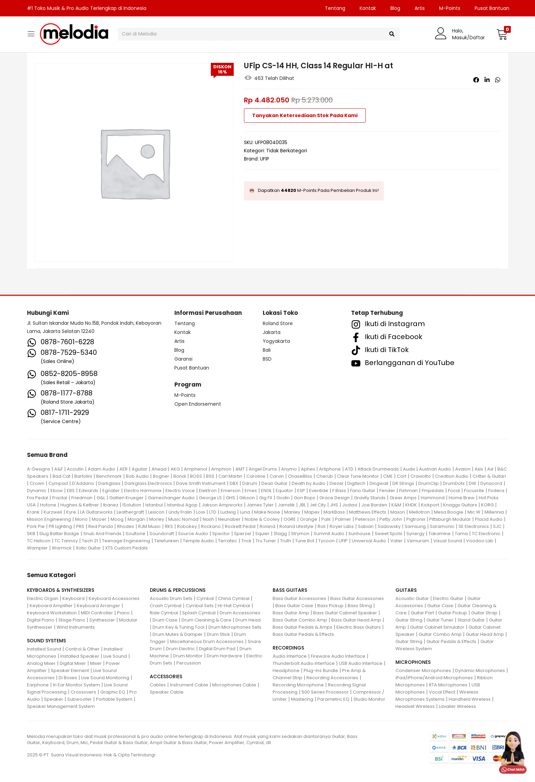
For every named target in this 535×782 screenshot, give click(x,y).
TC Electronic (486, 533)
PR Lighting (60, 526)
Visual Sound (447, 540)
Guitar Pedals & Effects (451, 641)
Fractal (59, 497)
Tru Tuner (266, 540)
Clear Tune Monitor (358, 476)
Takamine (440, 533)
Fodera (496, 490)
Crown (37, 483)
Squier (262, 533)
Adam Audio (101, 469)
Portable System (114, 699)
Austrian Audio (435, 469)
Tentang (335, 8)
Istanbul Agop (182, 505)
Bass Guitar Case (294, 605)
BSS (210, 476)
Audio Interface (290, 656)
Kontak (368, 8)
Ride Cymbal (164, 613)
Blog (395, 8)
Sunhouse (359, 533)
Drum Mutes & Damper (178, 634)
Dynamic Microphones (480, 670)
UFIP (264, 158)
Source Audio (193, 533)
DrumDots (454, 483)
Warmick (62, 548)
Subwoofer (79, 699)
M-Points (449, 8)
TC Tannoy (66, 540)
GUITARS (406, 590)
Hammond (433, 497)
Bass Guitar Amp (291, 613)
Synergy (415, 533)
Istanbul (154, 505)
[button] (502, 34)
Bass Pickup (330, 605)
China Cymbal (233, 598)
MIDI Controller (97, 613)
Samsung (415, 526)
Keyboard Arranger (98, 605)
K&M (396, 505)
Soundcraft (161, 533)
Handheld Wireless (470, 699)
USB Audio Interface (360, 663)
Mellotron (419, 512)
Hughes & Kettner (79, 505)
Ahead (159, 469)
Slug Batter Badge (59, 533)
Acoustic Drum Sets (171, 598)
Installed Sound (44, 649)
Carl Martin (230, 476)
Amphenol (195, 469)
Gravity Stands (370, 497)
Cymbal (205, 598)
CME (388, 476)
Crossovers (83, 692)
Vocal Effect (442, 692)
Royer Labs (342, 526)
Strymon (300, 533)
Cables (158, 685)
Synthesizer (102, 620)
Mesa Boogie (448, 512)
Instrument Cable (189, 685)
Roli (322, 526)
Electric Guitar (448, 598)
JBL (302, 505)
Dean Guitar (274, 483)
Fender (387, 490)
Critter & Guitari (489, 476)
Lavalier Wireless (457, 706)
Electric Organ (42, 598)
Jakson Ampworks (222, 505)
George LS (210, 497)
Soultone (135, 533)
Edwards (88, 490)
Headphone (286, 670)
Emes (251, 490)
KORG (487, 505)
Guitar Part (422, 613)
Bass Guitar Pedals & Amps (302, 627)
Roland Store (278, 323)
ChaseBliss (300, 476)
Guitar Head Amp (485, 634)
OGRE (290, 519)
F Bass (339, 490)
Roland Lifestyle (296, 526)
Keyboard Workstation (52, 613)
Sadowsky (389, 526)
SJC (497, 526)
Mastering (302, 699)
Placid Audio (489, 519)
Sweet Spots (388, 533)
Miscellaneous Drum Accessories (207, 641)
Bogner (161, 476)
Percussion (188, 663)
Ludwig (228, 512)
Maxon (397, 512)
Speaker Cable (167, 692)
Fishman (408, 490)
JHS (334, 505)
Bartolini (83, 476)
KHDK (411, 505)
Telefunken (166, 540)
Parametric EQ (333, 699)
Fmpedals (433, 490)
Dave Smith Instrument (201, 483)
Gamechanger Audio (171, 497)
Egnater (111, 490)
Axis (479, 469)
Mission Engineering (49, 519)
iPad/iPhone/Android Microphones (434, 677)
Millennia (494, 512)
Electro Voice (180, 490)
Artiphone (330, 469)
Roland (267, 526)
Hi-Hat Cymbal (234, 605)
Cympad (58, 483)
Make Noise (267, 512)
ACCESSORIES (166, 676)
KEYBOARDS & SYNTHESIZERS (60, 590)
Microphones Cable (234, 685)
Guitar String (408, 620)
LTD (212, 512)
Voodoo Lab (479, 540)
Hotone (48, 505)
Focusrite (474, 490)
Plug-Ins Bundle (321, 670)
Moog (117, 519)
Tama (461, 533)
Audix (409, 469)
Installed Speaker (79, 656)
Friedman (81, 497)
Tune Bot (304, 540)
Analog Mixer (41, 663)
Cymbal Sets (200, 605)
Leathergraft (130, 512)
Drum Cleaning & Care (206, 620)
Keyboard (73, 598)
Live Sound (115, 656)
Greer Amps (403, 497)
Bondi (179, 476)
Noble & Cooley (262, 519)
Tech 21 (90, 540)
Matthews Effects (367, 512)
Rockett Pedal (240, 526)
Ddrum (249, 483)
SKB (31, 533)
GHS (230, 497)
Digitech (356, 483)
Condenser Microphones (423, 670)
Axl (490, 469)
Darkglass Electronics (148, 483)
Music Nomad (183, 519)
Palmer (343, 519)
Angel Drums (263, 469)
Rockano (211, 526)
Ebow (56, 490)
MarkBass (334, 512)
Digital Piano (40, 620)
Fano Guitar (362, 490)
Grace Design (334, 497)
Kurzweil (53, 512)
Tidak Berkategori (286, 150)
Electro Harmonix (142, 490)
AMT (240, 469)
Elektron (208, 490)
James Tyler (260, 505)
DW (472, 483)
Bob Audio (137, 476)
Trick (246, 540)
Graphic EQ (112, 692)
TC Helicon (38, 540)
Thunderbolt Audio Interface (304, 663)
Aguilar (139, 469)
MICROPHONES (413, 662)
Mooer (99, 519)
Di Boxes (68, 677)
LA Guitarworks (96, 512)
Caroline (255, 476)
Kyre (71, 512)
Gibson (247, 497)
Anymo (289, 469)
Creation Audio (451, 476)
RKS (169, 526)
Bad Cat (61, 476)
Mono (81, 519)
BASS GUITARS (290, 590)
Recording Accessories (332, 677)
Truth (285, 540)
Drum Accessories (240, 613)
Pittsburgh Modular (450, 519)
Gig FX (265, 497)
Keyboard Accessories (114, 598)
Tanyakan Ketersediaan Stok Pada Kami (305, 115)
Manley (292, 512)
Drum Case (165, 620)
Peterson (365, 519)
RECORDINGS (288, 647)
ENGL (266, 490)
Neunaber (229, 519)
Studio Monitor (369, 699)
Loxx (200, 512)
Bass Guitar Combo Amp (300, 620)
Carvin (277, 476)
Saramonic (442, 526)
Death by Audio (309, 483)
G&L (101, 497)
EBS (71, 490)
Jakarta (271, 332)
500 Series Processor (325, 692)
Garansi (183, 358)
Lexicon (156, 512)
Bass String (360, 605)
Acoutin (75, 469)
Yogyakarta (276, 341)
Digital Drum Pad (217, 648)
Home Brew (462, 497)
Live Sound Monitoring (105, 677)
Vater (396, 540)
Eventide (318, 490)
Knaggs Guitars (460, 505)
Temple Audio (198, 540)
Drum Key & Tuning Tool (178, 627)
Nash (208, 519)
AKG (175, 469)
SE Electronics (474, 526)
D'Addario (83, 483)
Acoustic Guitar (412, 598)
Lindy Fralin (180, 512)
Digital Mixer (73, 663)
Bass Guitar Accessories (299, 598)
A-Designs (38, 469)
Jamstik (286, 505)
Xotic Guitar (88, 548)
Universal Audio (369, 540)
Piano (123, 613)
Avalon (463, 469)
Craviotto (420, 476)
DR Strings (403, 483)
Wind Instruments (76, 627)
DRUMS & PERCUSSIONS (177, 590)
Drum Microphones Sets (234, 627)
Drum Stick (218, 634)
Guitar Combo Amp (440, 634)
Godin (283, 497)
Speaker (53, 699)
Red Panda (100, 526)
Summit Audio (329, 533)
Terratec (227, 540)
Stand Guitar (471, 620)
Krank (33, 512)
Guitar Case (440, 605)
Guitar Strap (484, 613)
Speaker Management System (61, 706)
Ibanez (110, 505)
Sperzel (242, 533)
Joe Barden (374, 505)
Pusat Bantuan (492, 8)
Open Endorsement (197, 404)
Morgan (136, 519)
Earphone (38, 685)
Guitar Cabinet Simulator (437, 627)
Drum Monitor (188, 656)
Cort (401, 476)
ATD (349, 469)
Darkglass (109, 483)
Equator (284, 490)
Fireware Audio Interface (338, 656)
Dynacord (491, 483)
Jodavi (349, 505)
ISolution (131, 505)
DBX (234, 483)
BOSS (196, 476)
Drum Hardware (224, 656)
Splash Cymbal (199, 613)
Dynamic (36, 490)
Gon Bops (304, 497)
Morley (156, 519)
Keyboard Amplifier (51, 605)
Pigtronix (415, 519)
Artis (420, 8)
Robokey (187, 526)
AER (123, 469)
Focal (454, 490)
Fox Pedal (37, 497)
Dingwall (379, 483)
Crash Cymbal (166, 605)
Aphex (308, 469)
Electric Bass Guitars (358, 627)
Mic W (473, 512)
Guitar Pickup (452, 613)
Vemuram (418, 540)
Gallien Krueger (126, 497)
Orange (308, 519)
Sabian (366, 526)
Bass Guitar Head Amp (356, 620)
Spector (221, 533)
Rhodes (125, 526)
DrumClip (428, 483)
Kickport (430, 505)
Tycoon (326, 540)
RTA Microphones (448, 685)
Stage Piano (71, 620)
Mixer (96, 663)
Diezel (336, 483)
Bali (267, 350)
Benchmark (109, 476)
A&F (58, 469)
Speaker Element (70, 670)
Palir (326, 519)
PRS (80, 526)
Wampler (37, 548)
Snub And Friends (102, 533)
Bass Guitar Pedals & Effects (303, 634)
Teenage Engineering (126, 540)
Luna (245, 512)
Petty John (390, 519)
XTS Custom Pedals (126, 548)
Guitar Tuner (439, 620)
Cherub (324, 476)
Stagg (280, 533)
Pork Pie (36, 526)
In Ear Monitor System (76, 685)
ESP (301, 490)
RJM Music (149, 526)
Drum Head (248, 620)
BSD (267, 358)
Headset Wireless (415, 706)
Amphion (221, 469)
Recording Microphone (298, 685)
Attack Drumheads (378, 469)
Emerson (231, 490)
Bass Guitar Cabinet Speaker (345, 613)
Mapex (311, 512)
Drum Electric (180, 648)
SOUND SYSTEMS (46, 640)
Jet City (318, 505)
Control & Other (82, 649)
